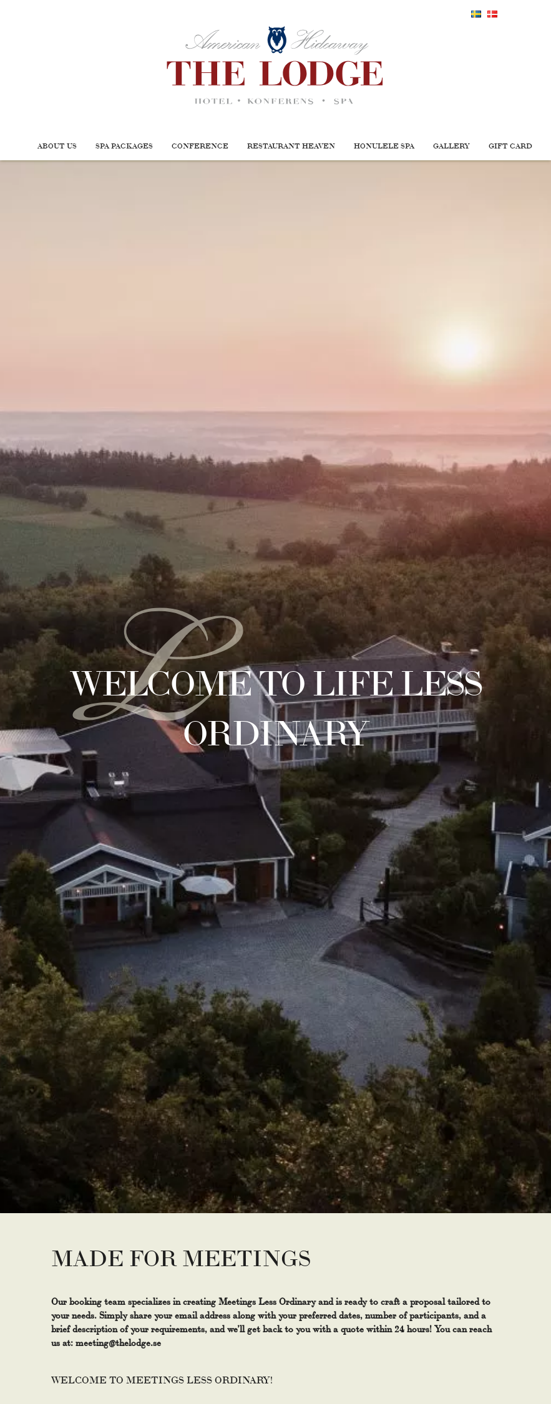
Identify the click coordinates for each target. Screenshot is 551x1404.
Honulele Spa (384, 145)
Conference (200, 145)
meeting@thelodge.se (118, 1342)
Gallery (451, 145)
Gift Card (510, 145)
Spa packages (124, 145)
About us (57, 145)
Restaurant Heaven (291, 145)
